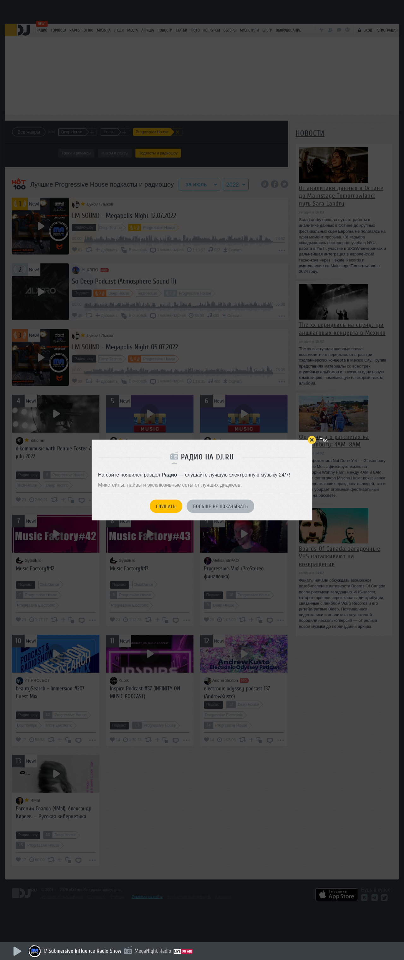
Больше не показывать (220, 506)
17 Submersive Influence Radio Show (82, 951)
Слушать (166, 506)
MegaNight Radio (152, 951)
